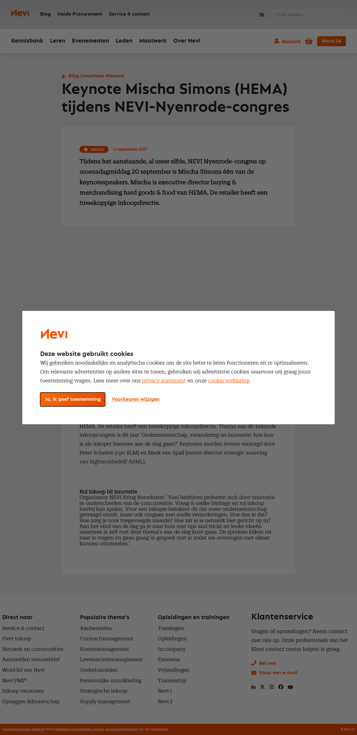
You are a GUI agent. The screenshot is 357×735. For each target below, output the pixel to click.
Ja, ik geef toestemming (73, 399)
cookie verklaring (228, 380)
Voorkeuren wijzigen (136, 399)
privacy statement (164, 380)
